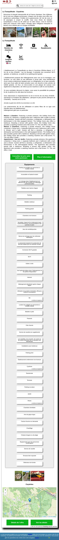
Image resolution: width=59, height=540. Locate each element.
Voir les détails (41, 522)
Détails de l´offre (17, 522)
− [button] (5, 493)
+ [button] (5, 490)
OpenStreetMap (52, 516)
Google (30, 534)
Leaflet (44, 516)
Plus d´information (44, 157)
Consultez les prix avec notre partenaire (21, 157)
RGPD (37, 537)
